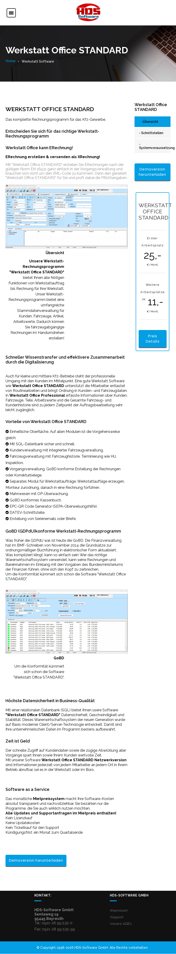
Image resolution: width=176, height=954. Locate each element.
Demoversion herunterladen (36, 860)
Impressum (119, 911)
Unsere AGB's (121, 924)
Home (11, 61)
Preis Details (152, 339)
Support (117, 917)
